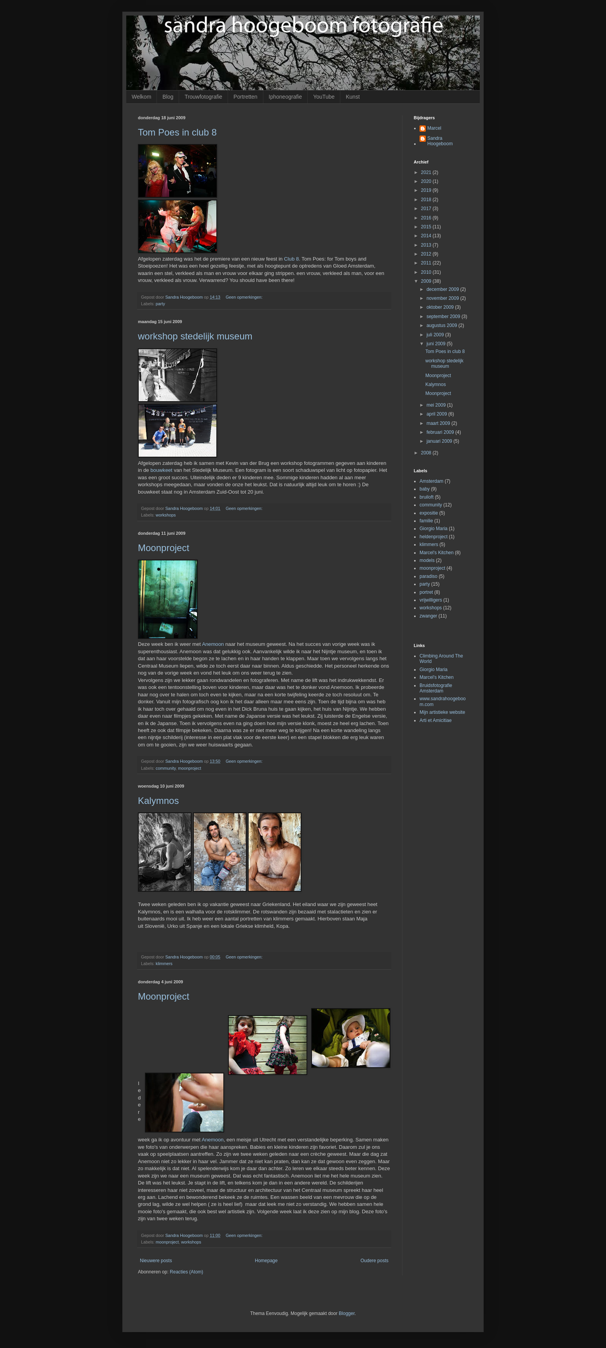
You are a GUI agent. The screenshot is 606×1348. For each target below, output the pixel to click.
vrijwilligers (431, 600)
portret (426, 592)
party (160, 303)
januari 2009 (440, 441)
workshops (166, 515)
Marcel (434, 128)
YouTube (323, 97)
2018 (427, 199)
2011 (427, 263)
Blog (167, 97)
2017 (427, 208)
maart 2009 (439, 423)
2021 (427, 172)
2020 (427, 181)
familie (426, 521)
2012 (427, 254)
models (427, 560)
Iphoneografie (285, 97)
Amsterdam (431, 481)
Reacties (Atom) (186, 1272)
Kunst (353, 97)
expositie (429, 513)
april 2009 (437, 414)
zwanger (428, 616)
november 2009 (443, 298)
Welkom (141, 97)
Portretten (245, 97)
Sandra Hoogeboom (440, 141)
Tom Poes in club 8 (177, 132)
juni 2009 (437, 343)
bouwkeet (161, 470)
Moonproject (163, 548)
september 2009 (444, 316)
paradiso (428, 576)
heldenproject (434, 536)
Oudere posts (374, 1260)
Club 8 (291, 259)
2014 (427, 235)
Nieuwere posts (156, 1260)
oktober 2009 (441, 307)
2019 (427, 190)
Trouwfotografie (203, 97)
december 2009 (443, 289)
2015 (427, 227)
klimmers (164, 963)
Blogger (347, 1313)
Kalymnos (158, 800)
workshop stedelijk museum (195, 336)
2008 (427, 453)
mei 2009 (437, 405)
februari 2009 (441, 432)
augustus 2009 (442, 325)
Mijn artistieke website (442, 712)
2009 (427, 281)
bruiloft (427, 497)
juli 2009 (436, 334)
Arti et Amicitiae (436, 720)
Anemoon (213, 644)
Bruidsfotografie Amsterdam (436, 688)
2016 (427, 218)
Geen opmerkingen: (245, 297)
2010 (427, 272)
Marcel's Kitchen (437, 552)
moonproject (189, 768)
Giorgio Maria (434, 528)
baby (425, 489)
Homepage (266, 1260)
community (166, 768)
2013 (427, 245)
